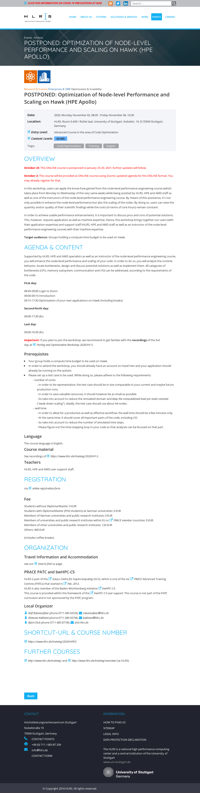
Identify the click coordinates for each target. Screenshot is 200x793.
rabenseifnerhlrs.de (96, 613)
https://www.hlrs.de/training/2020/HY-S (74, 456)
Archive (38, 37)
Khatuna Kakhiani (38, 618)
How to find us (46, 564)
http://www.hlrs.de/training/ (45, 661)
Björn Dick (34, 622)
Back (30, 696)
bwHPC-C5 (108, 588)
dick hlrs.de (81, 622)
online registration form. (46, 488)
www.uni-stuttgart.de (116, 761)
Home (72, 16)
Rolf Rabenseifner (38, 613)
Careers (170, 16)
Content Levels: (42, 138)
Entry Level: (39, 132)
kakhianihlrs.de (93, 618)
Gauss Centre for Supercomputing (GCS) (76, 579)
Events (28, 37)
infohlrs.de (40, 750)
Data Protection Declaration (124, 739)
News (144, 16)
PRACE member (123, 520)
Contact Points (43, 739)
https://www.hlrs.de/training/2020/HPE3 (52, 641)
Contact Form (42, 756)
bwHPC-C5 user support (108, 593)
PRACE (138, 579)
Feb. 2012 (73, 584)
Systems (101, 16)
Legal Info (111, 733)
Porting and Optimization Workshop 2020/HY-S (65, 345)
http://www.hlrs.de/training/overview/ (94, 661)
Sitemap (109, 728)
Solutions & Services (124, 16)
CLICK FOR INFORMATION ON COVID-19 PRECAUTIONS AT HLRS (65, 3)
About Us (86, 16)
